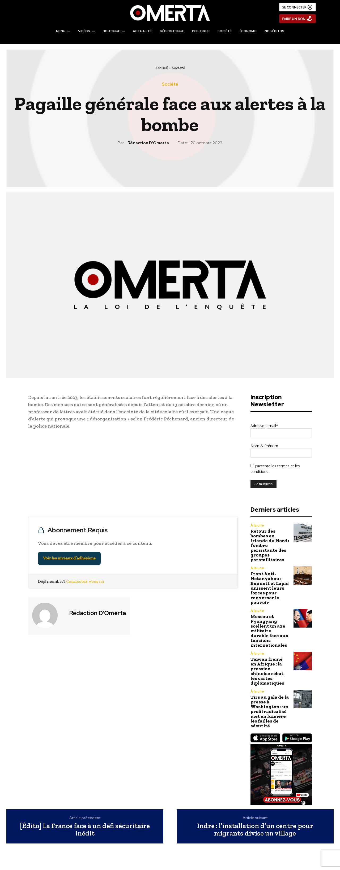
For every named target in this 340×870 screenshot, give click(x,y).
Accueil (161, 68)
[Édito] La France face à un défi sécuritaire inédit (85, 829)
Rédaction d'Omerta (148, 143)
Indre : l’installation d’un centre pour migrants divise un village (255, 829)
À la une (257, 525)
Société (178, 68)
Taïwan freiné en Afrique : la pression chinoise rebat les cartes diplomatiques (267, 671)
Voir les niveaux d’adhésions (69, 558)
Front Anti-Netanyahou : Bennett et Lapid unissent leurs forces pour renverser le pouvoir (269, 588)
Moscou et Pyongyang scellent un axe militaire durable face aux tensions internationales (269, 631)
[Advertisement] (133, 474)
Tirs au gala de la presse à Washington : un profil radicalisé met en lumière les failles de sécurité (269, 711)
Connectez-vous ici (85, 581)
